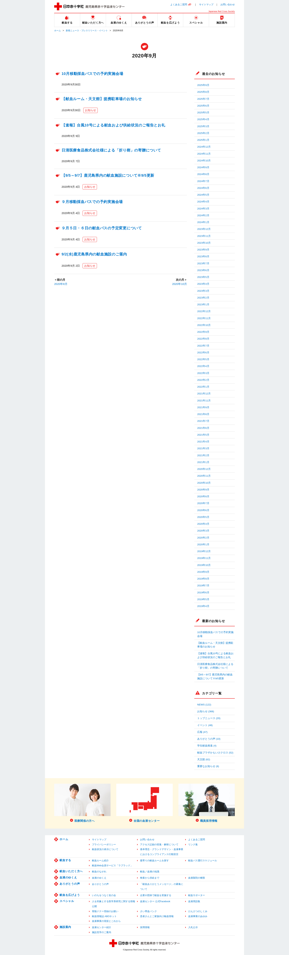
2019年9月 (203, 572)
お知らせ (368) (205, 711)
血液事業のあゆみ (197, 916)
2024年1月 (203, 222)
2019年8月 (203, 578)
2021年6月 (203, 428)
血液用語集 (194, 901)
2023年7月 (203, 263)
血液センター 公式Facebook (155, 901)
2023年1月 (203, 304)
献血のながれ (99, 871)
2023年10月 (204, 242)
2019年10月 (204, 565)
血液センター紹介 (101, 927)
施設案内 (65, 926)
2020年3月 (203, 530)
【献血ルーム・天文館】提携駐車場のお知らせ (102, 99)
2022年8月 (203, 338)
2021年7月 (203, 421)
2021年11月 (204, 400)
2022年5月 (203, 359)
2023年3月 (203, 290)
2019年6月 (203, 592)
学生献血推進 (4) (206, 745)
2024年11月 (204, 153)
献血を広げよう (70, 894)
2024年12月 (204, 146)
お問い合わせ (227, 4)
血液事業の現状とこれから (106, 921)
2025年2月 (203, 133)
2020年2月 (203, 537)
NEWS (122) (204, 704)
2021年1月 (203, 462)
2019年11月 (204, 558)
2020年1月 (203, 544)
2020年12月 (204, 469)
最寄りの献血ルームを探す (154, 860)
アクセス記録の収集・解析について (159, 844)
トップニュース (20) (208, 718)
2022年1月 (203, 386)
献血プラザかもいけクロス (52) (215, 752)
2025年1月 (203, 140)
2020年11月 (204, 475)
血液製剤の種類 (196, 877)
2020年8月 (60, 283)
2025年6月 (203, 105)
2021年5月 (203, 434)
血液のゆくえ (68, 877)
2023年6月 (203, 270)
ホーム (57, 30)
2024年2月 (203, 215)
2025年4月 (203, 119)
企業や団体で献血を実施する (155, 895)
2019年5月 (203, 599)
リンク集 (193, 844)
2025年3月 (203, 126)
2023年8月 (203, 256)
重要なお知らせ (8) (208, 766)
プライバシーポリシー (104, 844)
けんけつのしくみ (197, 911)
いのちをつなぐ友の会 (104, 895)
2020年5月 (203, 517)
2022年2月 (203, 380)
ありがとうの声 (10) (208, 738)
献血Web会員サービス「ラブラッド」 (112, 865)
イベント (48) (205, 725)
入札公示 (193, 927)
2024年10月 (204, 160)
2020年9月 (203, 489)
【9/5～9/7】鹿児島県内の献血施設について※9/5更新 (108, 175)
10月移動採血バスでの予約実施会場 (92, 74)
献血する (65, 860)
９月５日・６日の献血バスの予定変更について (102, 228)
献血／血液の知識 (149, 871)
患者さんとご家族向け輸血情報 (157, 916)
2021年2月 (203, 455)
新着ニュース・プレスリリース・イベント (87, 30)
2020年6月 (203, 510)
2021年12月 (204, 393)
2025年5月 (203, 112)
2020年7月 (203, 503)
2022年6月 (203, 352)
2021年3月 (203, 448)
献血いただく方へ (71, 871)
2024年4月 (203, 201)
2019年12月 (204, 551)
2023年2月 (203, 297)
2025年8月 (203, 92)
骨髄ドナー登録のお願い (105, 911)
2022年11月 (204, 318)
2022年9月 (203, 332)
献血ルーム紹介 (100, 860)
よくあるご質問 (178, 4)
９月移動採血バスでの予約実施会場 (92, 202)
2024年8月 (203, 174)
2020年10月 (179, 283)
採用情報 (145, 927)
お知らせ (90, 110)
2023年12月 (204, 229)
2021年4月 (203, 441)
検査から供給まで (149, 877)
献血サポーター (196, 895)
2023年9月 (203, 249)
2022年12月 (204, 311)
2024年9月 (203, 167)
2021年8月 (203, 414)
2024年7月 (203, 181)
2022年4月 (203, 366)
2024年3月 (203, 208)
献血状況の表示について (105, 849)
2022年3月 (203, 373)
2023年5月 (203, 277)
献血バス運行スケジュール (202, 860)
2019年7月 (203, 585)
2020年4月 (203, 523)
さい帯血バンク (148, 911)
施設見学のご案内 (101, 932)
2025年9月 (203, 85)
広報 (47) (202, 732)
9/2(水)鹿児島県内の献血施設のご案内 (94, 254)
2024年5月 (203, 194)
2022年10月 (204, 325)
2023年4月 (203, 284)
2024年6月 (203, 188)
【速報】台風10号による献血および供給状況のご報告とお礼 (113, 125)
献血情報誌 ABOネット (104, 916)
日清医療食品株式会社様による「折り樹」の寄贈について (111, 150)
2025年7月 (203, 99)
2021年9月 (203, 407)
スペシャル (67, 901)
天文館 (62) (203, 759)
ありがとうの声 (70, 883)
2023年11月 (204, 236)
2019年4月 (203, 606)
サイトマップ (206, 4)
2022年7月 (203, 345)
